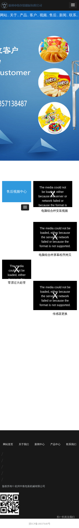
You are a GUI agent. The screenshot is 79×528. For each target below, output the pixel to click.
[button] (73, 5)
